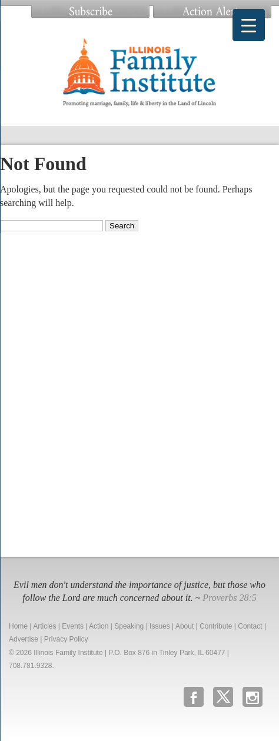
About (184, 626)
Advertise (23, 639)
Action (98, 626)
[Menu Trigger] (248, 25)
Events (73, 626)
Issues (160, 626)
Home (18, 626)
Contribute (216, 626)
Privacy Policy (66, 639)
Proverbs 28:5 (229, 598)
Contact (250, 626)
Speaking (129, 626)
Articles (44, 626)
